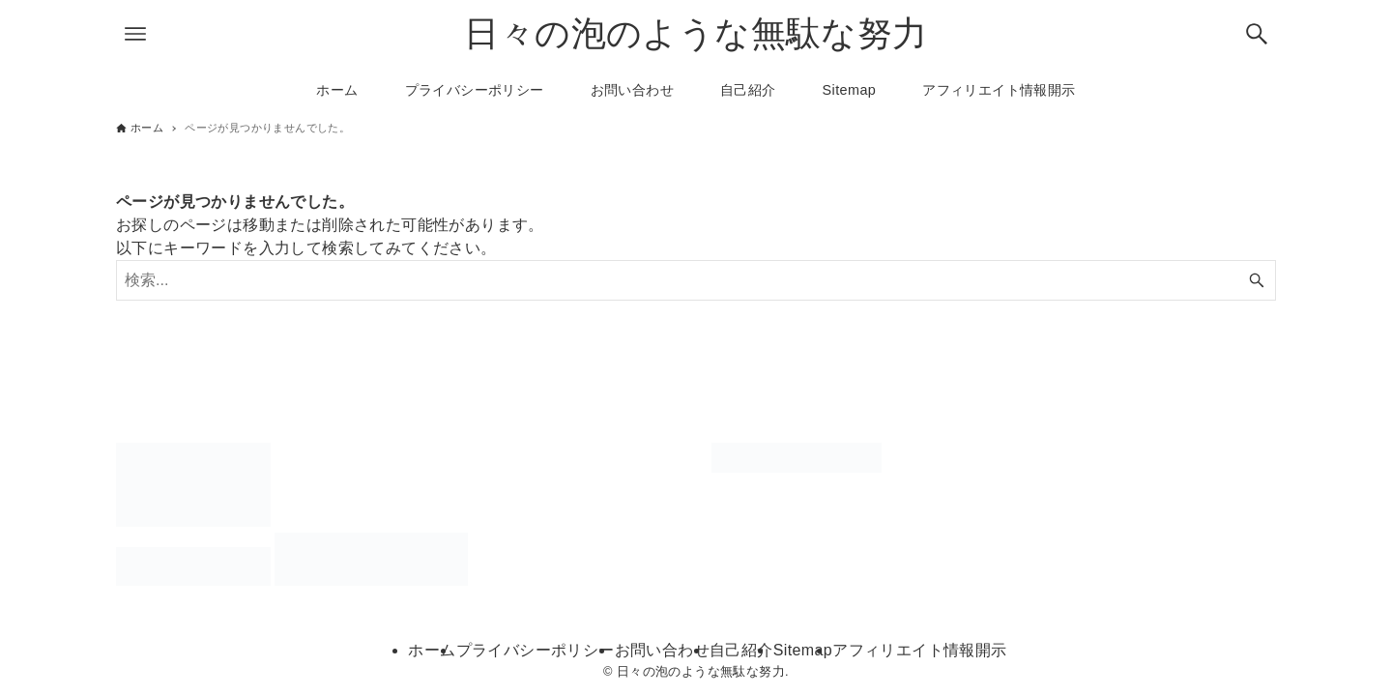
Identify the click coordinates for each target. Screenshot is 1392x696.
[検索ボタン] (1256, 33)
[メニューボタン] (135, 33)
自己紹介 (741, 650)
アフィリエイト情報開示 (919, 650)
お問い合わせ (662, 650)
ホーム (431, 650)
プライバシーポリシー (535, 650)
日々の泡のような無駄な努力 (695, 33)
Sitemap (803, 650)
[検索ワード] (696, 280)
